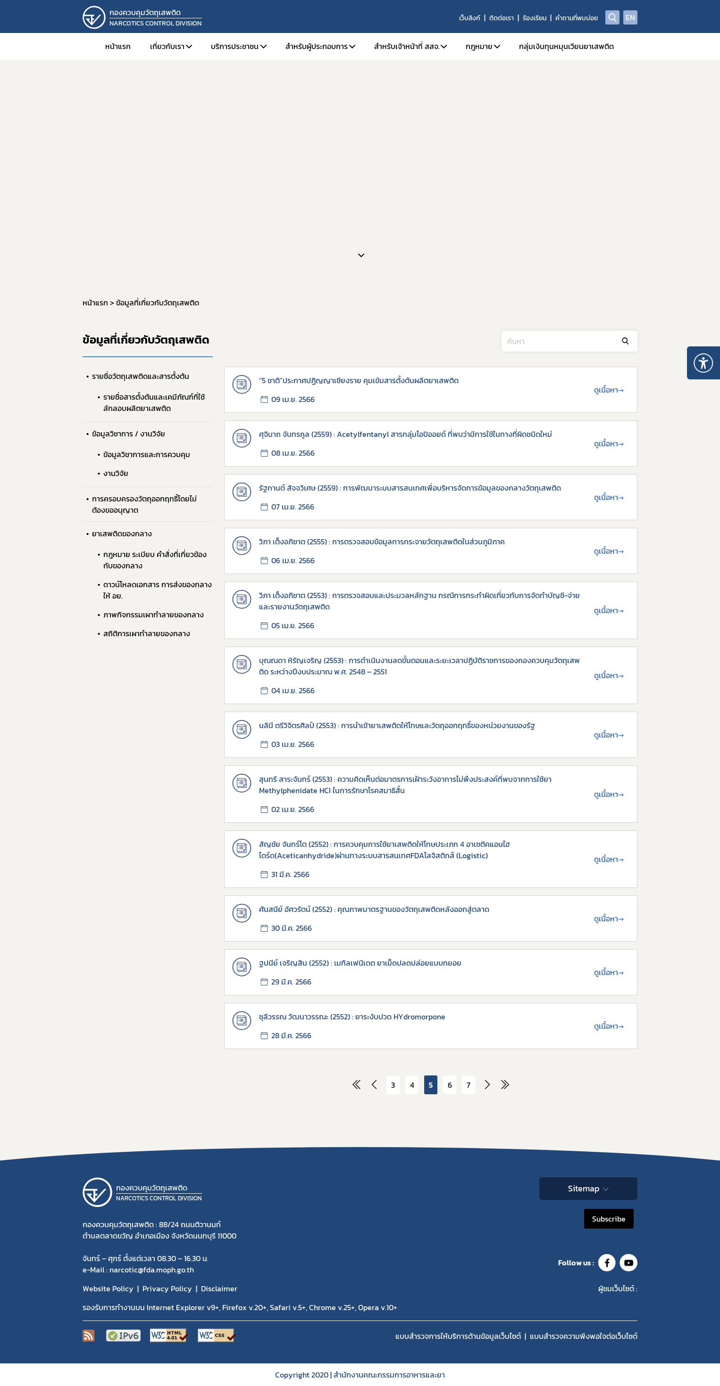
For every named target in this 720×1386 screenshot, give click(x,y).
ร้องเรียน (534, 18)
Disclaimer (219, 1288)
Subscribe (609, 1218)
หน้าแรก (118, 46)
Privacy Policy (167, 1288)
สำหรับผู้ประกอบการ (316, 46)
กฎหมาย (479, 46)
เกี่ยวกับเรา (167, 46)
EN (630, 17)
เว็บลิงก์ (469, 18)
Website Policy (108, 1288)
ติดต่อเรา (501, 18)
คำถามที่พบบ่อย (576, 18)
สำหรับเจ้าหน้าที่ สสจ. (407, 46)
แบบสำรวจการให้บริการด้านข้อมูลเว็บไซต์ (458, 1336)
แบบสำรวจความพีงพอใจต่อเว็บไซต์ (583, 1336)
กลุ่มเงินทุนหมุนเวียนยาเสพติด (566, 46)
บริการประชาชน (235, 46)
